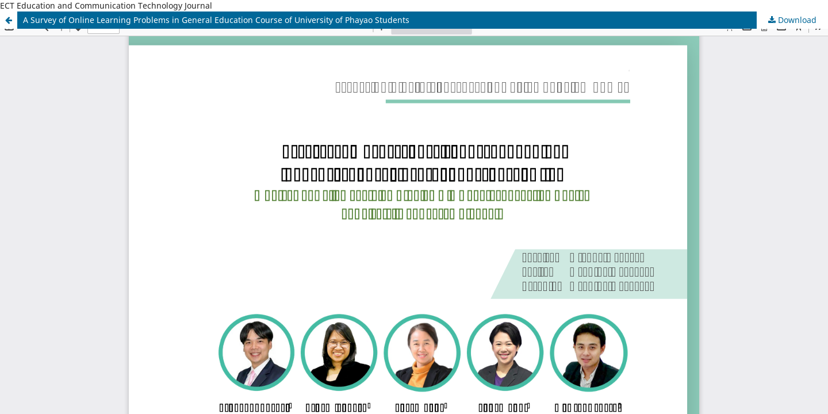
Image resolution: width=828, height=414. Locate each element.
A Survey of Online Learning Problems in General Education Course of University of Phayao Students (216, 19)
